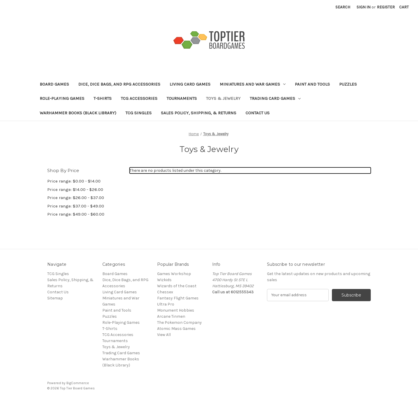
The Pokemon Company (179, 322)
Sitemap (55, 298)
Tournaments (182, 98)
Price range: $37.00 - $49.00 (75, 206)
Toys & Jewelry (223, 98)
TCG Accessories (139, 98)
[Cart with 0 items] (404, 7)
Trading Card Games (275, 98)
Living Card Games (190, 84)
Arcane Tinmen (171, 316)
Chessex (165, 292)
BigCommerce (77, 383)
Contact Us (258, 112)
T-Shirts (103, 98)
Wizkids (164, 279)
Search (342, 7)
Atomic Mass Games (176, 328)
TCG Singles (139, 112)
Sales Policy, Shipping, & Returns (198, 112)
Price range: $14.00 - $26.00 (75, 189)
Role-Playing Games (62, 98)
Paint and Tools (312, 84)
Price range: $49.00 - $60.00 (75, 214)
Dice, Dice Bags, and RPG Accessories (119, 84)
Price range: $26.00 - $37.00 (75, 197)
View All (164, 334)
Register (386, 7)
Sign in (363, 7)
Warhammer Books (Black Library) (78, 112)
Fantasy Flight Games (178, 298)
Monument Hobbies (175, 310)
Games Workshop (174, 273)
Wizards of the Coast (177, 285)
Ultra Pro (165, 304)
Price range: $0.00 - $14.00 (74, 181)
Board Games (54, 84)
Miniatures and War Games (253, 84)
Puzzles (348, 84)
